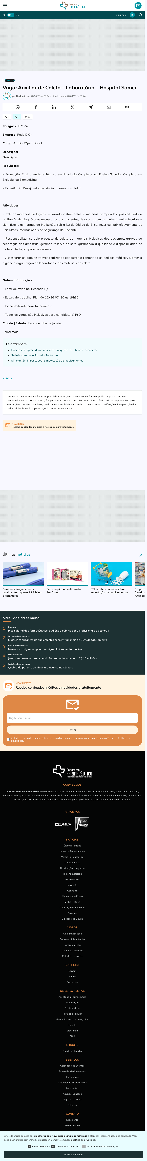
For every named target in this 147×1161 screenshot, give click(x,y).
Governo (72, 913)
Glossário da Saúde (72, 918)
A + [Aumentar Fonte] (7, 116)
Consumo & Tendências (72, 939)
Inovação (72, 885)
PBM (72, 1036)
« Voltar (7, 378)
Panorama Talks (72, 944)
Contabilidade (72, 1008)
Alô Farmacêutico (72, 933)
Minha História (72, 901)
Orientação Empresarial (72, 907)
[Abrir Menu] (17, 5)
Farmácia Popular (72, 1013)
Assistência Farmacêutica (72, 996)
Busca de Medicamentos (72, 1071)
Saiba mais (10, 332)
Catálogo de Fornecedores (72, 1082)
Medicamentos (72, 862)
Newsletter (72, 1088)
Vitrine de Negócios (72, 950)
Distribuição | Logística (72, 868)
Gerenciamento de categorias (72, 1019)
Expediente (72, 1119)
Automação (72, 1002)
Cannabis (72, 890)
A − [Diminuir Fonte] (17, 116)
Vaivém (72, 970)
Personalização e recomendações (100, 1146)
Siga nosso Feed (72, 1099)
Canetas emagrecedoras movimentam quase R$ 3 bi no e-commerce (54, 350)
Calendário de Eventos (72, 1065)
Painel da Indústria (72, 956)
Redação (21, 96)
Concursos (72, 982)
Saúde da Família (72, 1050)
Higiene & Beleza (72, 873)
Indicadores (72, 1076)
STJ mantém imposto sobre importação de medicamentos (47, 360)
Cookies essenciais (39, 1146)
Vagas (72, 976)
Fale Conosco (72, 1125)
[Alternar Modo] (28, 116)
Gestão (72, 1025)
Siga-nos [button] (121, 14)
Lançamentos (72, 879)
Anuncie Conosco (72, 1093)
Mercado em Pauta (72, 896)
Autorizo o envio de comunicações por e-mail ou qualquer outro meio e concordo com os (70, 739)
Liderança (72, 1030)
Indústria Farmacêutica (72, 851)
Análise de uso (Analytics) (65, 1146)
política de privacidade (84, 1139)
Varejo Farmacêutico (72, 856)
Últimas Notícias (72, 845)
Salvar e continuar (73, 1154)
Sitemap (72, 1105)
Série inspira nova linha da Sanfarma (34, 355)
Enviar (72, 729)
